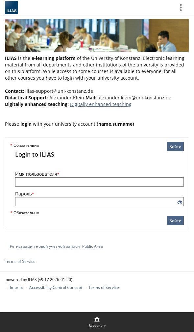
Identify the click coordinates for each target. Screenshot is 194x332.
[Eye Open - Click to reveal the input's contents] (180, 202)
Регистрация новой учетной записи (45, 246)
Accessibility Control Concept (55, 287)
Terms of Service (20, 261)
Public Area (92, 246)
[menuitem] (97, 322)
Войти (175, 146)
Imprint (16, 287)
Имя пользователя (37, 174)
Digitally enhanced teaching (101, 104)
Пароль (24, 194)
